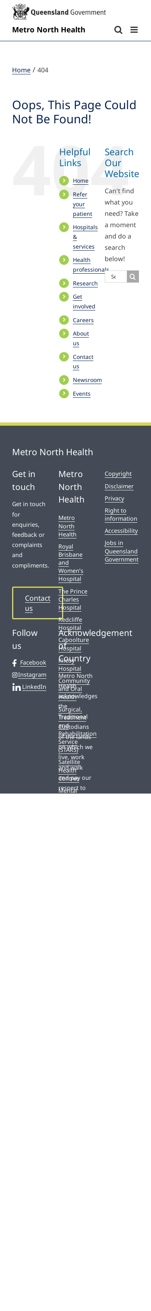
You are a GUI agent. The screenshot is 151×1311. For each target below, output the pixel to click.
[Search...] (116, 276)
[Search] (133, 276)
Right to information (121, 514)
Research (85, 283)
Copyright (118, 473)
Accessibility (121, 530)
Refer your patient (82, 203)
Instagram (29, 675)
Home (81, 180)
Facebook (29, 663)
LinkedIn (29, 687)
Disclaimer (119, 486)
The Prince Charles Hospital (72, 599)
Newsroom (87, 380)
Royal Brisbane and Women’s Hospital (70, 563)
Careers (83, 320)
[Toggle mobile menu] (134, 29)
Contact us (37, 603)
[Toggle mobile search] (118, 29)
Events (82, 393)
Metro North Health (67, 526)
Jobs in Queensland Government (122, 551)
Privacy (114, 498)
